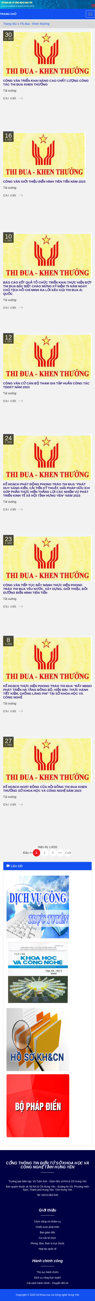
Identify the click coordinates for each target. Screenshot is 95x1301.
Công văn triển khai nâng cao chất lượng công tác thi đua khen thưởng (46, 82)
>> (60, 852)
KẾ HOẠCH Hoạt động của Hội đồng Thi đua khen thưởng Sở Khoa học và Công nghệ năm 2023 (45, 788)
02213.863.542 (49, 1195)
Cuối (68, 852)
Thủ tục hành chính (47, 1272)
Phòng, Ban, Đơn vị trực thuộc (47, 1243)
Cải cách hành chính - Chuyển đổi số (47, 1283)
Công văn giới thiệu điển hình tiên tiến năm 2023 (44, 181)
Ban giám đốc (47, 1232)
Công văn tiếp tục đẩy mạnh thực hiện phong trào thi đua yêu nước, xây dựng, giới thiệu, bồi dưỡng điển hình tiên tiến (45, 588)
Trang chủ (10, 23)
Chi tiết (10, 98)
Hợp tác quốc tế (47, 1248)
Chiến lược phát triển (47, 1227)
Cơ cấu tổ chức (47, 1237)
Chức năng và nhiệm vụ (47, 1221)
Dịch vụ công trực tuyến (47, 1277)
